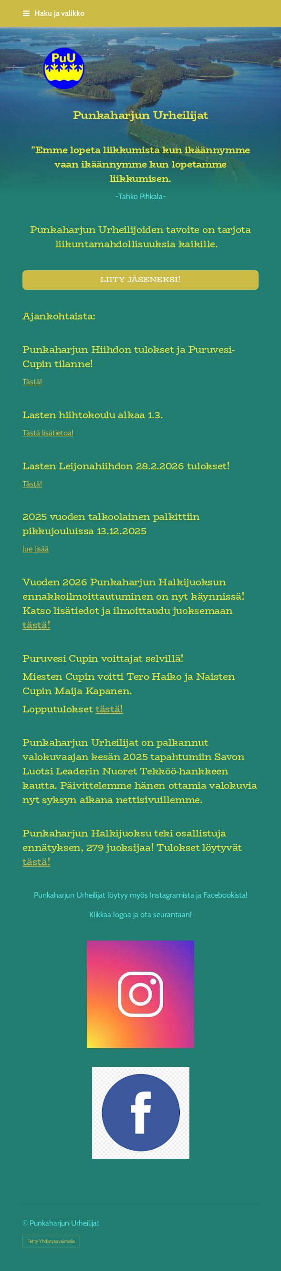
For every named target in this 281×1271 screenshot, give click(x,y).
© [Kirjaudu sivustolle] (26, 1223)
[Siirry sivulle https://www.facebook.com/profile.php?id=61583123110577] (140, 1113)
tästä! (36, 624)
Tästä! (32, 381)
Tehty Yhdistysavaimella (51, 1241)
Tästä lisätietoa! (47, 432)
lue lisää (35, 548)
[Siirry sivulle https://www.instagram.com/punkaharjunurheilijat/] (140, 994)
